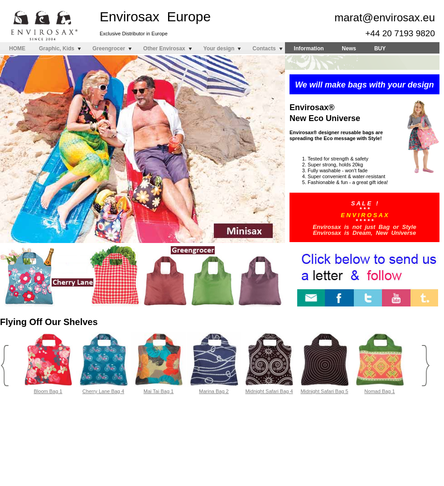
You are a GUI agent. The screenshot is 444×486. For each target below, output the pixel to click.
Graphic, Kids (56, 48)
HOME (17, 48)
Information (309, 48)
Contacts (263, 48)
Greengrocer (108, 48)
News (349, 48)
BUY (380, 48)
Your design (218, 48)
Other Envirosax (164, 48)
